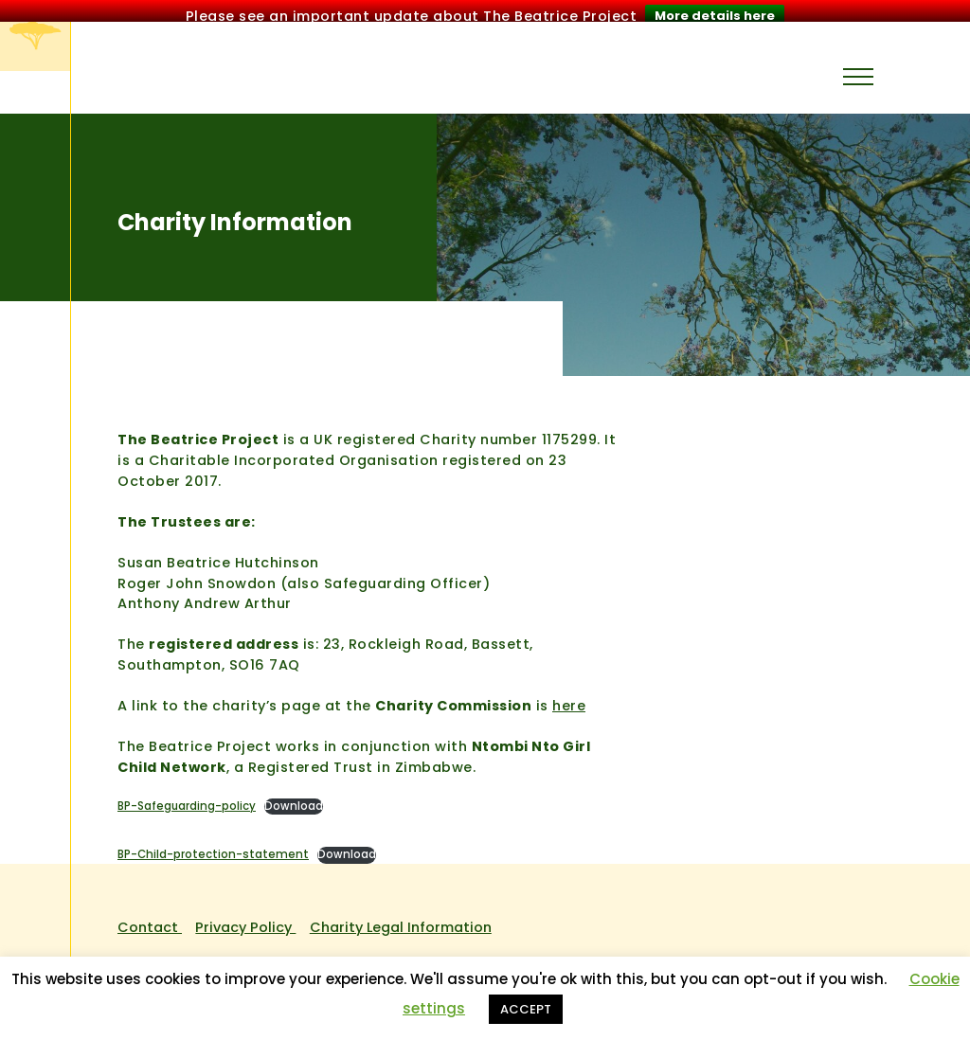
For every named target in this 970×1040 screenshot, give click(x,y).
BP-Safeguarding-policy (186, 799)
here (568, 699)
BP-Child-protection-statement (213, 847)
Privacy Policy (245, 920)
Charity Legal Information (401, 920)
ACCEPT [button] (525, 1009)
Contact (149, 920)
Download (293, 799)
